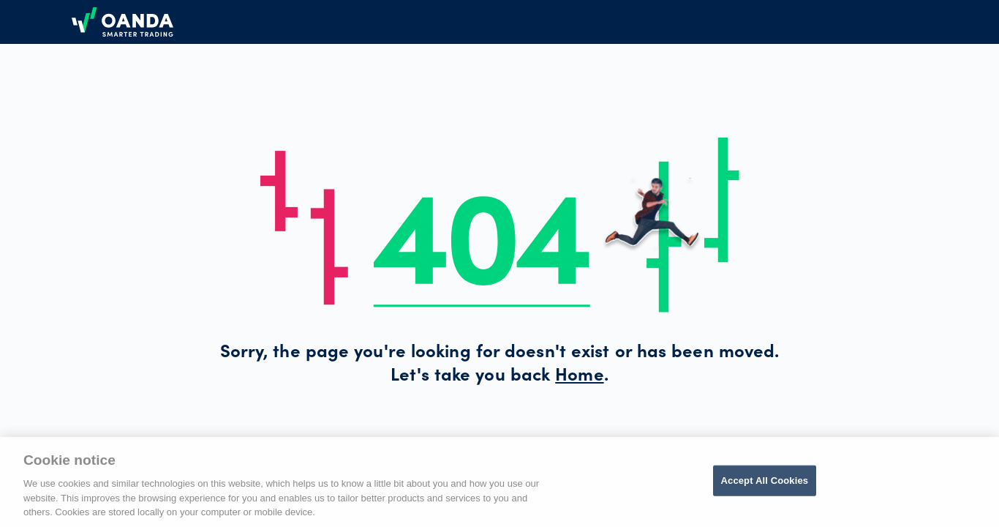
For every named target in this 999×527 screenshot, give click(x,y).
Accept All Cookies (765, 480)
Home (579, 377)
